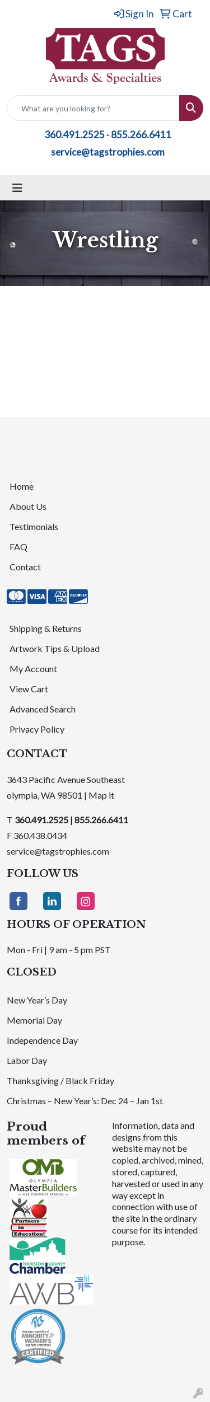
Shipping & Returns (46, 628)
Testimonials (34, 526)
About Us (28, 506)
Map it (101, 795)
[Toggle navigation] (17, 188)
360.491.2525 (74, 134)
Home (22, 486)
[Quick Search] (93, 108)
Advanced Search (43, 709)
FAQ (18, 546)
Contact (25, 566)
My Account (33, 668)
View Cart (29, 688)
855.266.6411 (141, 134)
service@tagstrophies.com (108, 152)
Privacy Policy (37, 729)
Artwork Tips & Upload (55, 648)
